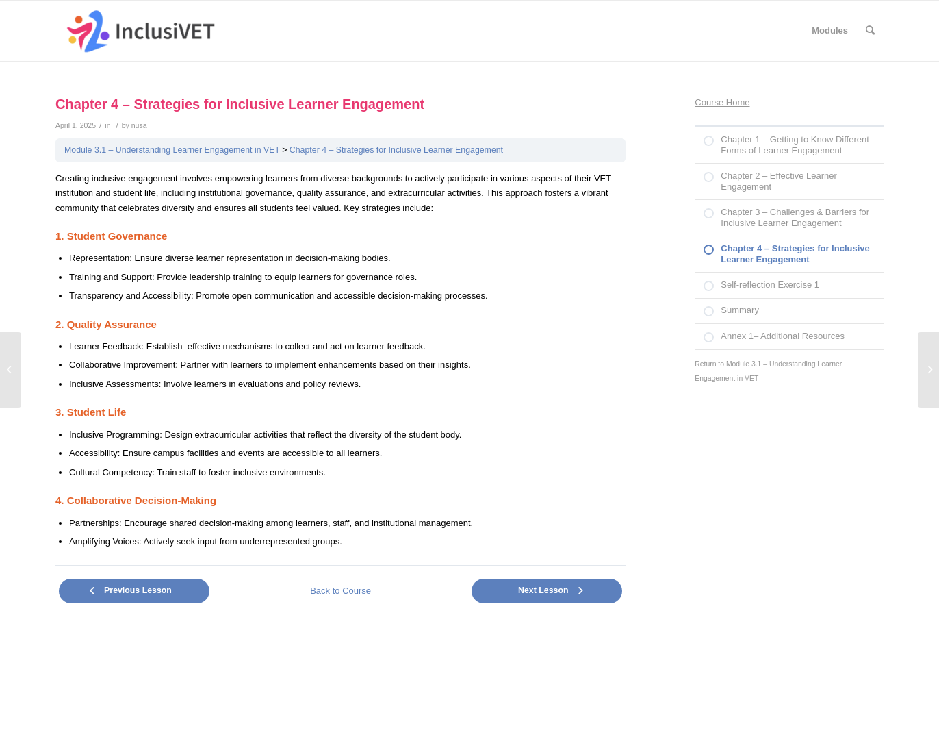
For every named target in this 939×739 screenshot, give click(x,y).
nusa (139, 125)
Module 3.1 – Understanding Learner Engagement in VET (172, 150)
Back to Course (340, 591)
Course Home (722, 102)
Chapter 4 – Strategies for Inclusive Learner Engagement (396, 150)
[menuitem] (830, 31)
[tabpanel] (340, 361)
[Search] (870, 31)
